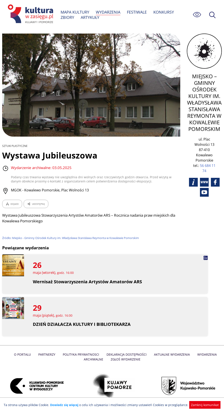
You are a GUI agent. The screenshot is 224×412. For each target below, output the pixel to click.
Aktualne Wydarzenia (171, 354)
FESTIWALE (137, 12)
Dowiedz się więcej (66, 405)
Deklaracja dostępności (126, 354)
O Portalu (24, 354)
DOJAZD (12, 204)
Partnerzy (48, 354)
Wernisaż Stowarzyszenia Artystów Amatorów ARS (87, 282)
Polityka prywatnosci (81, 354)
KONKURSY (164, 12)
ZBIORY (67, 17)
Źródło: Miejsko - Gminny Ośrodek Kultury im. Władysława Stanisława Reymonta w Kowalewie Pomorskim (71, 238)
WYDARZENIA (108, 12)
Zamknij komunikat (202, 405)
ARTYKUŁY (90, 17)
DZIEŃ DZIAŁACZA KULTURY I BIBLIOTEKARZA (81, 324)
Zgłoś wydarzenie (125, 359)
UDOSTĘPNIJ (36, 204)
